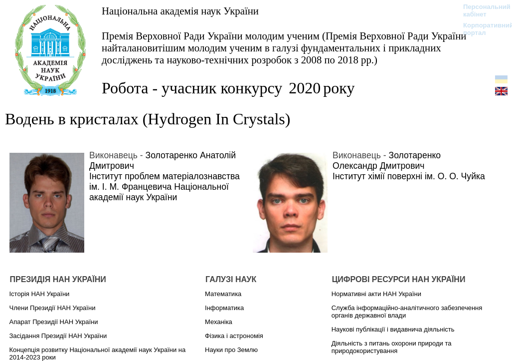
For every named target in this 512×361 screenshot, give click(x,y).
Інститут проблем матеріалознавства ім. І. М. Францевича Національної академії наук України (164, 186)
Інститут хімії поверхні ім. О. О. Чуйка (409, 176)
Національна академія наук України (180, 10)
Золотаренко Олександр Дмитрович (387, 160)
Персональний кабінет (482, 10)
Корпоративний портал (482, 28)
